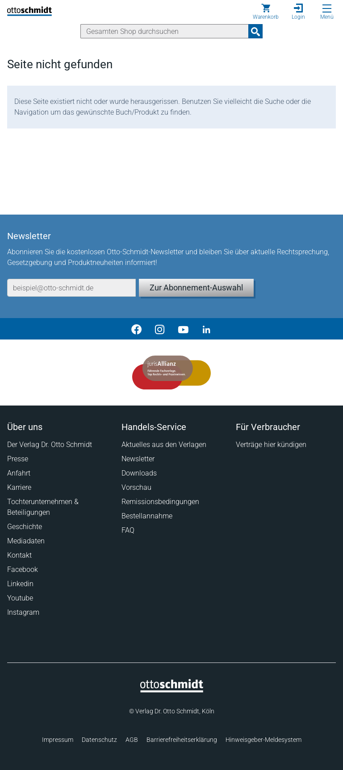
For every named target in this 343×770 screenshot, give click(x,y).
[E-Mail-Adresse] (71, 288)
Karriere (19, 487)
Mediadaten (26, 541)
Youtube (20, 598)
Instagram (23, 612)
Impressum (57, 739)
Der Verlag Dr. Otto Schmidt (49, 444)
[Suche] (164, 31)
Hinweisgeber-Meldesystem (263, 739)
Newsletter (138, 459)
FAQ (127, 530)
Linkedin (20, 584)
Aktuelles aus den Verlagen (163, 444)
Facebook (22, 569)
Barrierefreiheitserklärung (181, 739)
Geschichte (24, 526)
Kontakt (19, 555)
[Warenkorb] (266, 12)
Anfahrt (18, 473)
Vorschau (136, 487)
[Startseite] (171, 690)
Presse (17, 459)
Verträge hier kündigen (271, 444)
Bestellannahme (146, 516)
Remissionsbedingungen (160, 501)
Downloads (139, 473)
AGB (131, 739)
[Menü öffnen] (326, 8)
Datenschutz (99, 739)
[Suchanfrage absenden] (255, 31)
